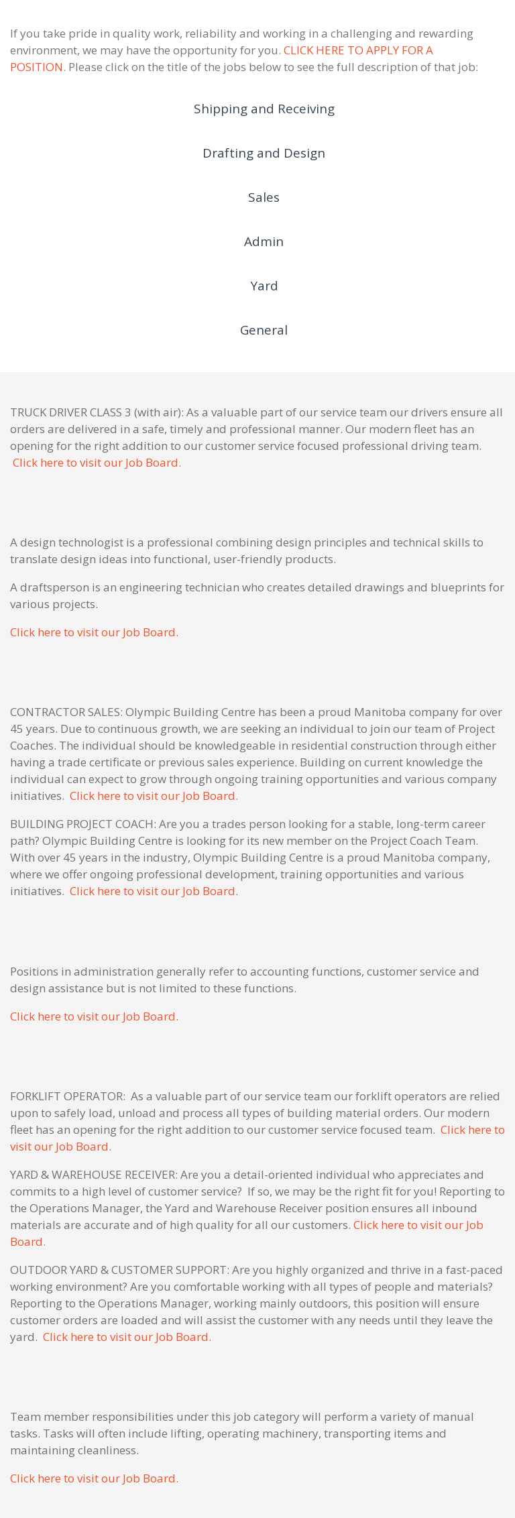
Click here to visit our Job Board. (97, 462)
